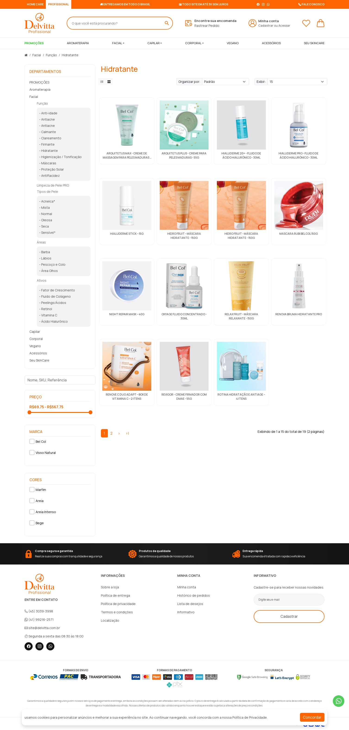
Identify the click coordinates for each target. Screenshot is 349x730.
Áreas (41, 242)
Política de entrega (115, 595)
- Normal (45, 214)
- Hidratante (48, 150)
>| (127, 433)
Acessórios (38, 353)
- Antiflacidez (49, 175)
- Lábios (45, 258)
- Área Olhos (48, 270)
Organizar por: (189, 81)
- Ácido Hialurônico (53, 321)
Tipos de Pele (47, 191)
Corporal (193, 43)
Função (51, 55)
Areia (36, 500)
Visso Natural (42, 452)
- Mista (44, 207)
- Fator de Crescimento (57, 290)
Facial (117, 43)
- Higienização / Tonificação (60, 157)
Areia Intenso (42, 511)
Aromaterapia (39, 89)
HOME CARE (35, 4)
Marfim (37, 489)
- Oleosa (45, 220)
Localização (110, 620)
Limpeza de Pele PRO (53, 185)
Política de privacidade (118, 604)
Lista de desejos (190, 604)
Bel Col (37, 441)
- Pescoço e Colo (52, 264)
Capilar (153, 43)
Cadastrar (265, 25)
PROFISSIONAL (58, 4)
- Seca (44, 226)
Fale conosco (311, 4)
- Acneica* (47, 201)
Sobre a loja (110, 587)
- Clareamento (50, 138)
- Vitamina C (48, 315)
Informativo (186, 612)
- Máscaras (47, 163)
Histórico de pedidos (193, 595)
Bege (36, 522)
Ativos (42, 280)
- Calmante (47, 132)
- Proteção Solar (51, 169)
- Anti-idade (48, 113)
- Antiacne (47, 119)
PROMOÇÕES (39, 82)
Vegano (35, 346)
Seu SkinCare (39, 360)
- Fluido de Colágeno (55, 296)
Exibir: (261, 81)
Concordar (312, 717)
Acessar (284, 25)
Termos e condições (117, 612)
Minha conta (186, 587)
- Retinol (45, 309)
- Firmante (47, 144)
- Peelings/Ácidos (52, 302)
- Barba (44, 252)
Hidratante (70, 55)
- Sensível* (47, 232)
